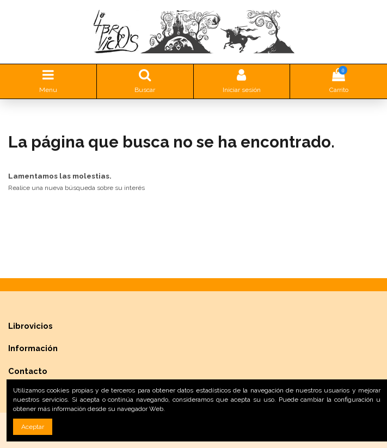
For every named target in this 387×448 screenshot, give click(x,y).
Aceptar (32, 427)
